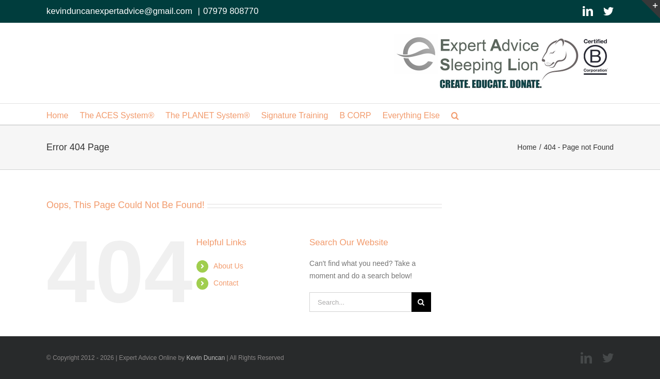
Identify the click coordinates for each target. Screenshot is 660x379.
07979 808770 (230, 11)
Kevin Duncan (205, 357)
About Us (228, 266)
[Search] (421, 302)
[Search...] (360, 302)
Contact (225, 283)
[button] (455, 114)
